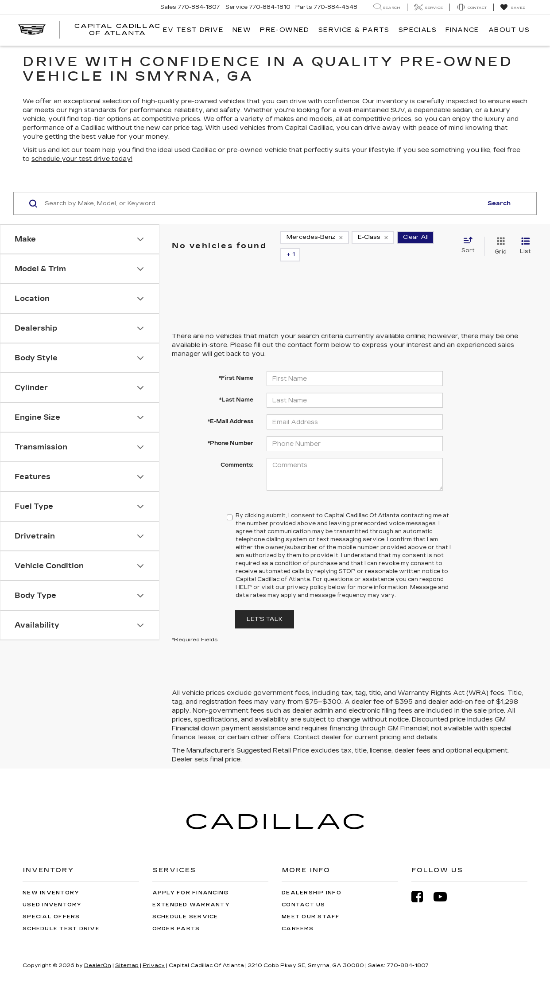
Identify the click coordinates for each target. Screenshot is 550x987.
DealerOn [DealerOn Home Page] (97, 965)
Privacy (154, 965)
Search (499, 203)
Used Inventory (52, 905)
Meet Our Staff (311, 917)
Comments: (237, 465)
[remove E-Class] (373, 237)
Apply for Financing (190, 893)
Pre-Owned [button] (285, 30)
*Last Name (236, 400)
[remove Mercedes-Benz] (314, 237)
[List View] (525, 246)
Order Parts (176, 929)
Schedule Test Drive (61, 929)
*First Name (236, 378)
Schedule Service (185, 917)
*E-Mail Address (230, 421)
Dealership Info (311, 893)
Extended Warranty (191, 905)
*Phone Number (230, 443)
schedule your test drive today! (81, 159)
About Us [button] (509, 30)
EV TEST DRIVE (193, 30)
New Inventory (51, 893)
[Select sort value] (470, 245)
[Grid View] (498, 246)
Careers (298, 929)
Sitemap (127, 965)
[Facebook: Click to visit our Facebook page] (421, 896)
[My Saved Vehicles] (512, 8)
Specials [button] (418, 30)
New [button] (241, 30)
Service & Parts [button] (354, 30)
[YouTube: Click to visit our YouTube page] (445, 896)
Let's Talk (265, 619)
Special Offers (51, 917)
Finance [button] (462, 30)
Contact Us (303, 905)
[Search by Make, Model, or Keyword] (262, 203)
